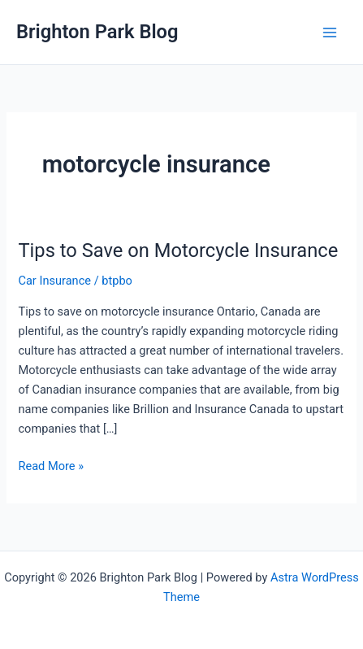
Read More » (51, 466)
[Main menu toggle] (330, 32)
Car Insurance (54, 280)
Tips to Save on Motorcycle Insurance (178, 250)
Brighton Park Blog (97, 31)
